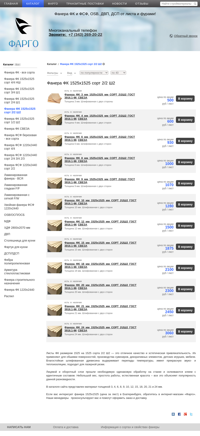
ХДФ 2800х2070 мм (17, 227)
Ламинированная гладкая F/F (15, 186)
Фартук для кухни (16, 247)
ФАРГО (53, 3)
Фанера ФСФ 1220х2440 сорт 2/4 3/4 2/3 (20, 156)
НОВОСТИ (119, 3)
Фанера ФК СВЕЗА (16, 128)
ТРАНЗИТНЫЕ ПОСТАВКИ (85, 3)
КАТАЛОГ (33, 3)
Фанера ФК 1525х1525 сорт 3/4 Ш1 (19, 90)
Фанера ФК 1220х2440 (19, 289)
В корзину (185, 98)
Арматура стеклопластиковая (17, 271)
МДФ (7, 221)
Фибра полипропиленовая (17, 261)
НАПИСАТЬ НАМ (19, 427)
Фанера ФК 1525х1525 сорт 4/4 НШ (19, 80)
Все (18, 64)
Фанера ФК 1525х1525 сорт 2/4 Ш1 (19, 100)
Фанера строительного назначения (19, 281)
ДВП (7, 234)
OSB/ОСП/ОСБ (14, 214)
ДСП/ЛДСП (11, 253)
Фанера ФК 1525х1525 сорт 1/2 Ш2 (19, 120)
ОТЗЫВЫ (141, 3)
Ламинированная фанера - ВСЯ (15, 176)
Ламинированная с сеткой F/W (16, 196)
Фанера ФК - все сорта (19, 72)
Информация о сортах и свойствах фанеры (130, 427)
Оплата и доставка (65, 427)
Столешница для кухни (19, 240)
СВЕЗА (82, 97)
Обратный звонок (186, 36)
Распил (9, 296)
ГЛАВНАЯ (11, 3)
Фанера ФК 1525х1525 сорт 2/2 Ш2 (19, 110)
